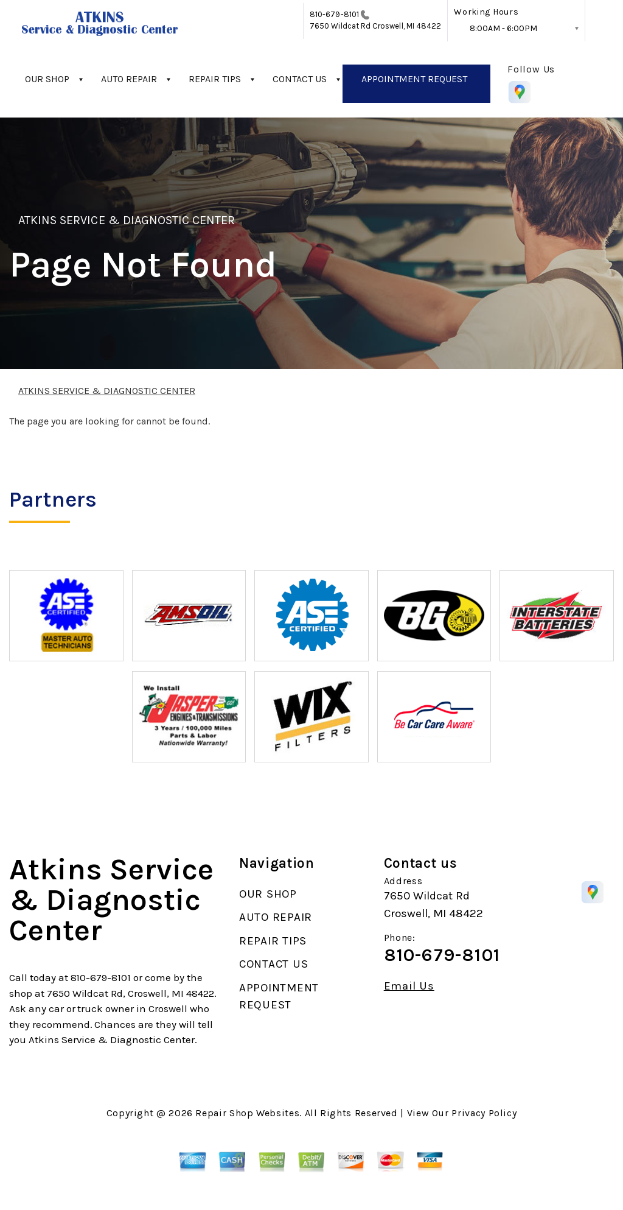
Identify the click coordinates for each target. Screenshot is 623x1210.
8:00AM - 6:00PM (503, 28)
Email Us (409, 986)
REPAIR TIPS (215, 79)
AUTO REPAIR (129, 79)
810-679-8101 (334, 14)
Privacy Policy (484, 1113)
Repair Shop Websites (247, 1113)
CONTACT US (300, 79)
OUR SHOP (47, 79)
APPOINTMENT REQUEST (414, 79)
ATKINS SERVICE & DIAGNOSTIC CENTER (126, 220)
